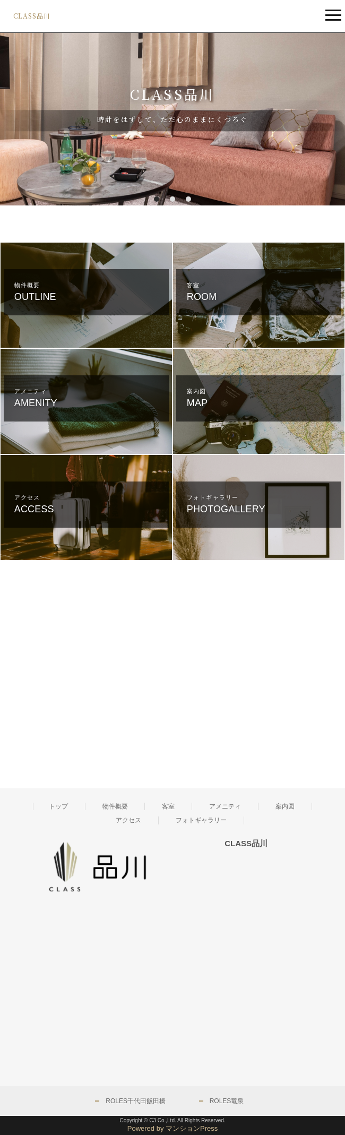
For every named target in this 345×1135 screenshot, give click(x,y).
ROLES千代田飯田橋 (136, 1101)
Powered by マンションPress (172, 1128)
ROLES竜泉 (227, 1101)
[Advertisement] (86, 685)
